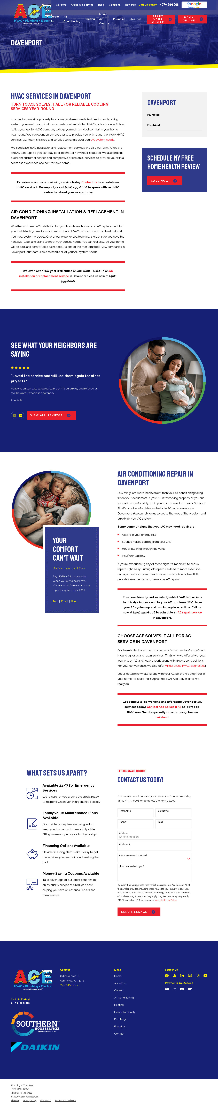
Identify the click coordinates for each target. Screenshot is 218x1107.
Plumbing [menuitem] (119, 19)
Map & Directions (70, 985)
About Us (120, 983)
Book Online (193, 19)
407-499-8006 (169, 4)
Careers (61, 4)
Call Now (164, 181)
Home (117, 976)
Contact (119, 1033)
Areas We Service (82, 4)
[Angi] (174, 975)
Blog (101, 4)
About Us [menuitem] (55, 19)
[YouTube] (205, 975)
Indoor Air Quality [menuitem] (104, 19)
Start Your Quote (162, 19)
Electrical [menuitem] (136, 19)
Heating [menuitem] (89, 19)
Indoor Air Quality (124, 1012)
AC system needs (102, 139)
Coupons (114, 4)
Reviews (130, 4)
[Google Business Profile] (190, 975)
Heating (119, 1004)
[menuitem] (174, 115)
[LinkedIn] (182, 975)
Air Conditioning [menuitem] (72, 19)
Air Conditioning (124, 997)
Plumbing (120, 1019)
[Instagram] (197, 975)
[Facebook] (167, 975)
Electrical (120, 1026)
